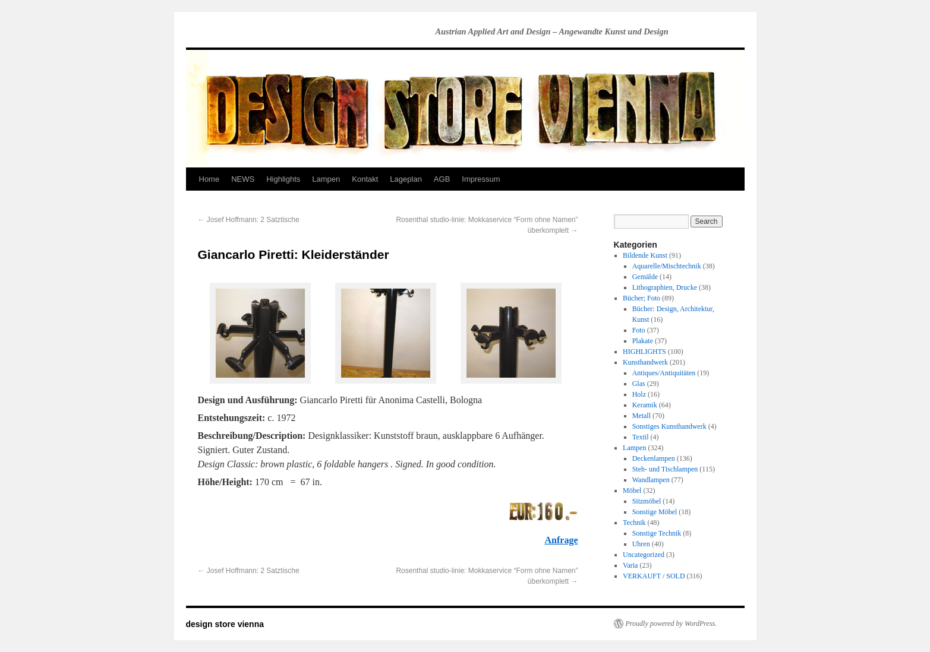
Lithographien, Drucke (664, 287)
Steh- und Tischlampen (665, 469)
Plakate (642, 341)
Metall (641, 416)
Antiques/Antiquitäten (664, 373)
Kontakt (365, 179)
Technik (634, 522)
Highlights (283, 179)
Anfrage (561, 540)
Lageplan (406, 179)
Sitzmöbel (646, 501)
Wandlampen (651, 480)
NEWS (242, 179)
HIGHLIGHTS (644, 351)
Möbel (632, 490)
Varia (630, 565)
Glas (638, 383)
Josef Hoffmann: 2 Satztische (249, 220)
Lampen (326, 179)
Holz (639, 394)
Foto (638, 330)
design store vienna (225, 624)
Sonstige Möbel (654, 512)
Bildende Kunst (645, 255)
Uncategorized (643, 554)
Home (209, 179)
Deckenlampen (653, 458)
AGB (442, 179)
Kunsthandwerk (645, 362)
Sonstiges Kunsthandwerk (669, 426)
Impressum (481, 179)
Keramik (644, 405)
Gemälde (645, 277)
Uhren (641, 544)
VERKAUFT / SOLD (654, 576)
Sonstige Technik (657, 533)
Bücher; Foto (641, 298)
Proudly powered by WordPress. (671, 623)
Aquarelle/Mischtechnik (666, 266)
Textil (640, 437)
